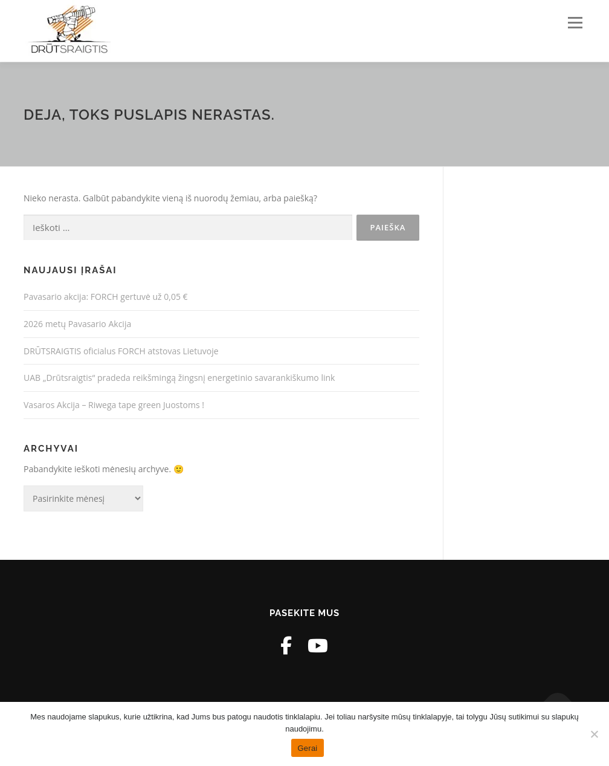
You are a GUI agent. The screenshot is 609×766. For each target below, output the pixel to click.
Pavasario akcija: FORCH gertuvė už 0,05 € (106, 296)
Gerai (307, 748)
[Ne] (594, 734)
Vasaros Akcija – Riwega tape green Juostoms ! (114, 405)
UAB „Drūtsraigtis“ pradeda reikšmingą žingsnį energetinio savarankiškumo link (179, 377)
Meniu (574, 22)
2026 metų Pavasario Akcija (77, 323)
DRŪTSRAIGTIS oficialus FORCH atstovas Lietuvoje (121, 351)
